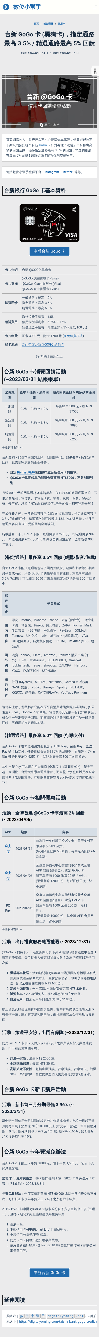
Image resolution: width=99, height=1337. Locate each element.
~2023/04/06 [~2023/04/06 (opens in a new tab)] (17, 819)
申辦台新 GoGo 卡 (49, 251)
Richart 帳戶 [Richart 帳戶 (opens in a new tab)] (26, 472)
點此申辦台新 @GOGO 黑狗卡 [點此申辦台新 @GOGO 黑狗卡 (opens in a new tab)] (43, 344)
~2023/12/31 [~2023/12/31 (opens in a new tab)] (75, 941)
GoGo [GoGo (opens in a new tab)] (43, 145)
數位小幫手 (27, 7)
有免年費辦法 (73, 336)
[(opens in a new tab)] (58, 172)
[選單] (95, 7)
